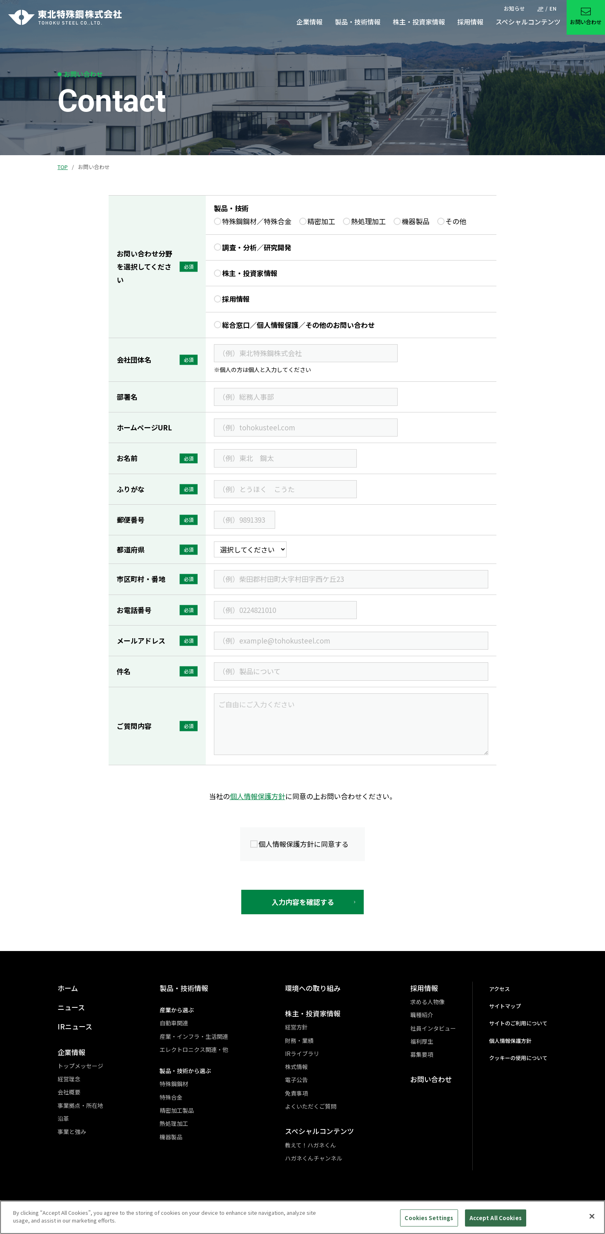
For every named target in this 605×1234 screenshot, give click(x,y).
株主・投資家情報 (312, 1013)
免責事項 (296, 1093)
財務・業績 (299, 1040)
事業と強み (72, 1131)
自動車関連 (174, 1023)
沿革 (63, 1118)
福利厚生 (421, 1041)
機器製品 (171, 1137)
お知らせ (514, 8)
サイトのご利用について (518, 1023)
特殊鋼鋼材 (174, 1084)
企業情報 (71, 1052)
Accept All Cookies (495, 1221)
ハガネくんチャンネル (313, 1158)
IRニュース (75, 1026)
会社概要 (69, 1092)
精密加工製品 (177, 1110)
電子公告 (296, 1080)
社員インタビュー (433, 1028)
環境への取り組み (312, 988)
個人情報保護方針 (257, 796)
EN (552, 8)
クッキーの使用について (518, 1058)
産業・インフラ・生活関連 (194, 1036)
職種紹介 (421, 1015)
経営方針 (296, 1027)
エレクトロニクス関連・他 (194, 1049)
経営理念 (69, 1079)
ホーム (68, 988)
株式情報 (296, 1066)
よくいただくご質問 (310, 1106)
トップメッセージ (80, 1066)
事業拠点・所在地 (80, 1105)
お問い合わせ (431, 1079)
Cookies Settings (429, 1221)
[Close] (592, 1220)
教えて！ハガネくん (310, 1145)
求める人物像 (427, 1002)
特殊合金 (171, 1097)
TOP (63, 167)
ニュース (71, 1007)
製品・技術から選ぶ (185, 1071)
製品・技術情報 (184, 988)
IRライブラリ (302, 1053)
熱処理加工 (174, 1123)
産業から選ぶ (177, 1010)
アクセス (499, 989)
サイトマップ (505, 1006)
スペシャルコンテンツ (319, 1131)
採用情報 (424, 988)
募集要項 (421, 1054)
